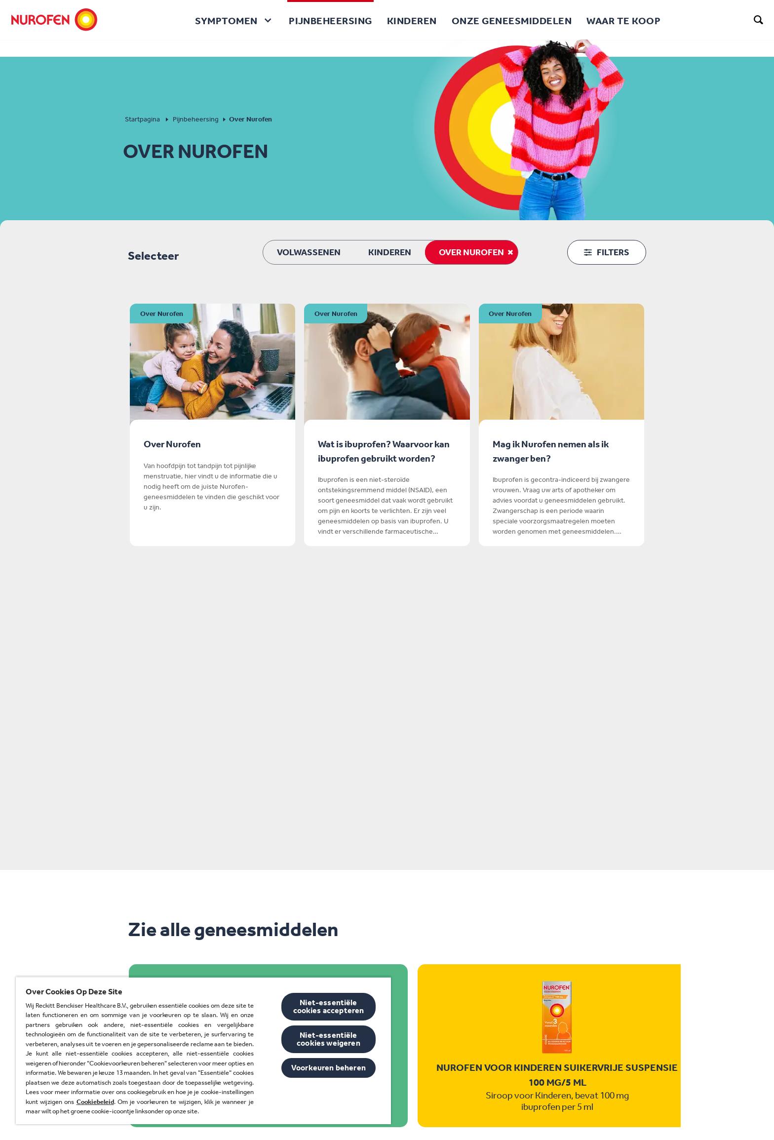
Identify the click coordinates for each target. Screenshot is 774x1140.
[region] (203, 1050)
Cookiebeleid (95, 1101)
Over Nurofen (471, 252)
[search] (758, 19)
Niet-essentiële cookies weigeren (328, 1039)
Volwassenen (309, 252)
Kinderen (389, 252)
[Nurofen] (54, 19)
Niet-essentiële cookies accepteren (328, 1006)
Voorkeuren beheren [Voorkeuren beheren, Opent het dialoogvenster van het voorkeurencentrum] (328, 1067)
